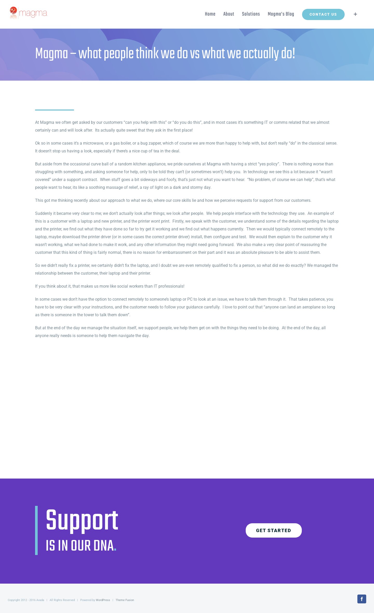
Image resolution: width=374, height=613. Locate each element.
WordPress (103, 600)
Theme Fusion (125, 600)
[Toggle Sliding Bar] (355, 14)
